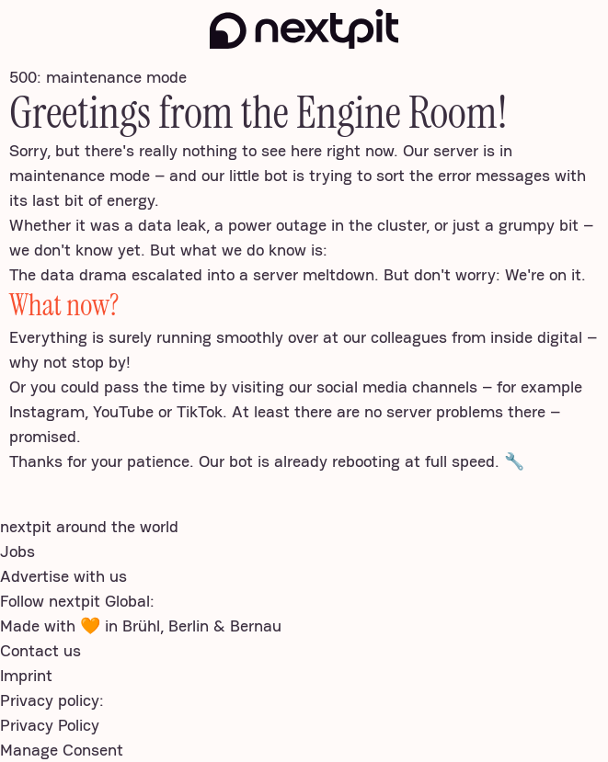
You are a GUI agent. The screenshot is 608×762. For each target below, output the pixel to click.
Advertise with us (63, 575)
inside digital (536, 336)
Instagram (47, 411)
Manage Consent (61, 749)
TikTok (200, 411)
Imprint (26, 675)
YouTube (123, 411)
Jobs (17, 551)
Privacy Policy (49, 724)
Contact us (40, 650)
